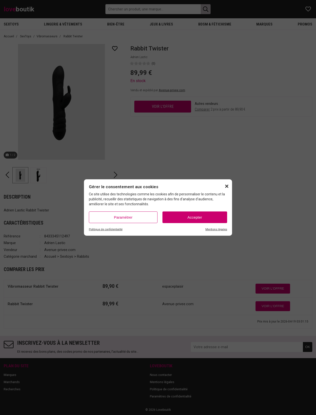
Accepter (194, 217)
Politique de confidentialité (105, 229)
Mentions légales (216, 229)
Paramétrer (123, 217)
